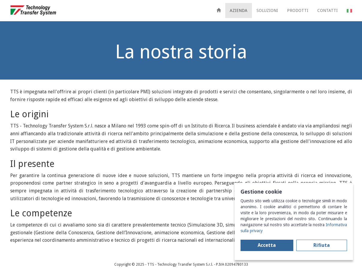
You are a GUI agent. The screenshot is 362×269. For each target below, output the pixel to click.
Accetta (267, 245)
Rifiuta (321, 245)
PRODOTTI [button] (297, 10)
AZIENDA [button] (238, 10)
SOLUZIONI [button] (267, 10)
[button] (349, 10)
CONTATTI (327, 10)
